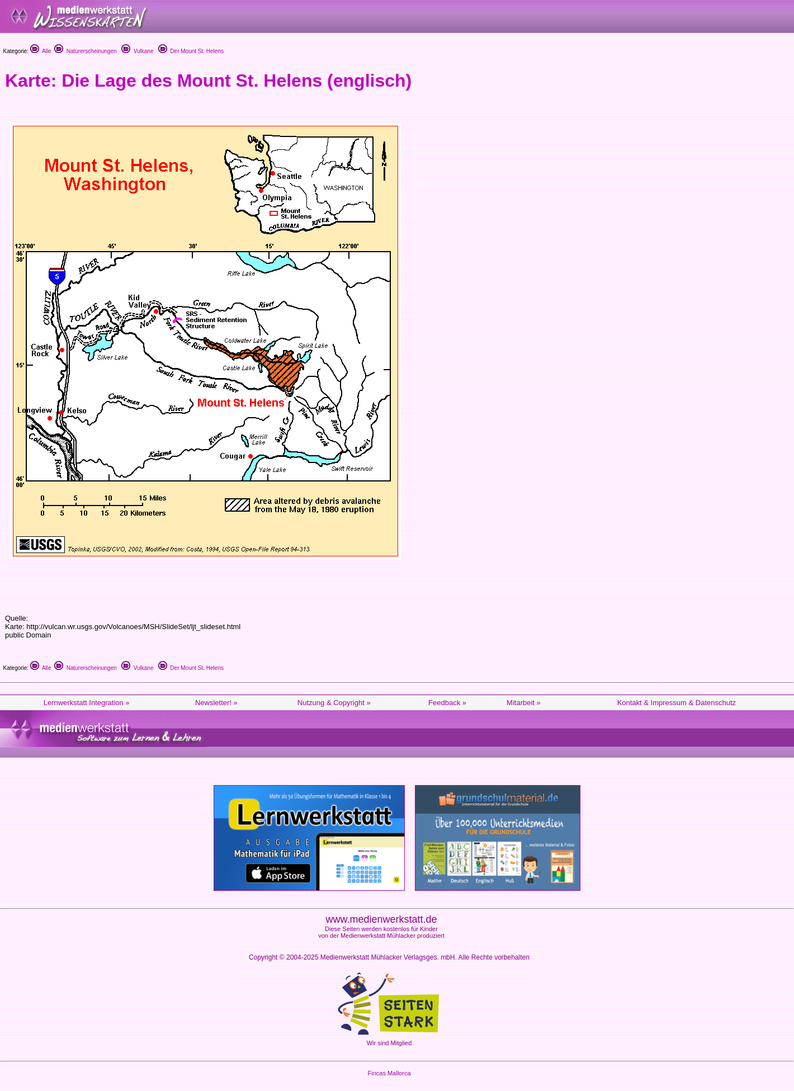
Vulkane (137, 51)
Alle (40, 51)
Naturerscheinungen (85, 51)
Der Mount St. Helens (191, 51)
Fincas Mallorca (388, 1073)
